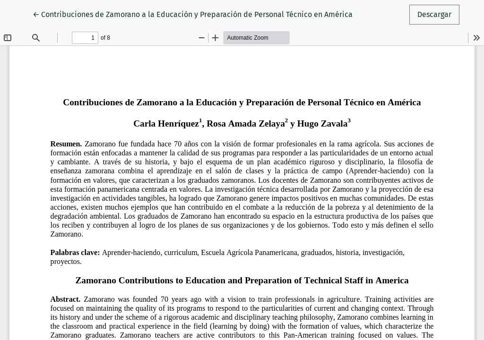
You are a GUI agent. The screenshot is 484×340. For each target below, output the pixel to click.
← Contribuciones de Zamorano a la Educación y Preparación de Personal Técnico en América (193, 13)
